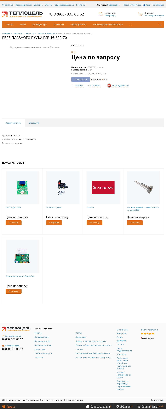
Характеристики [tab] (13, 123)
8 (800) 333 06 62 (69, 14)
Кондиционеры (40, 24)
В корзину (13, 222)
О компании (7, 5)
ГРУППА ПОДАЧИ (54, 207)
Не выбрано (113, 5)
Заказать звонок (11, 336)
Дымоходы (59, 24)
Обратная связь (11, 345)
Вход (147, 5)
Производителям (24, 5)
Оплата (48, 5)
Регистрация (158, 5)
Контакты (81, 5)
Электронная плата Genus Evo (20, 276)
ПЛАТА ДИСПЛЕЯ (13, 207)
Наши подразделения (64, 5)
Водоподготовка (78, 24)
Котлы (23, 24)
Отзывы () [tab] (34, 123)
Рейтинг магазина (149, 329)
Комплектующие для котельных (108, 24)
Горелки (9, 24)
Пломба (90, 207)
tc (163, 400)
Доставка (38, 5)
